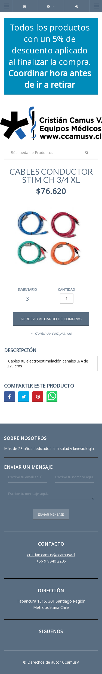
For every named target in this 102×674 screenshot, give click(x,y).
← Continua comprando (51, 333)
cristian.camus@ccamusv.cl (51, 554)
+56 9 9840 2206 (51, 561)
